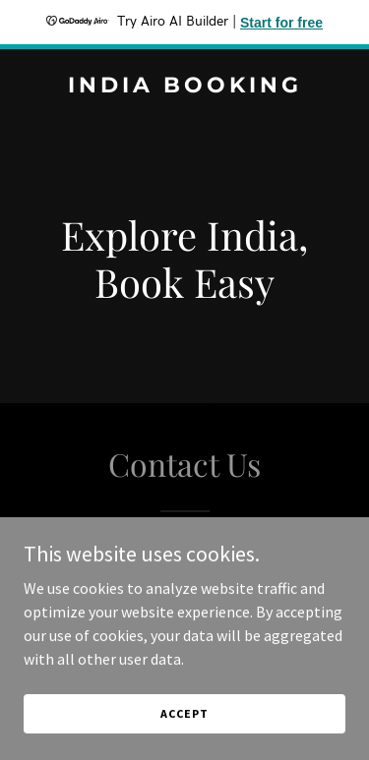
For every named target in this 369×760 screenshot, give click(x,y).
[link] (184, 86)
